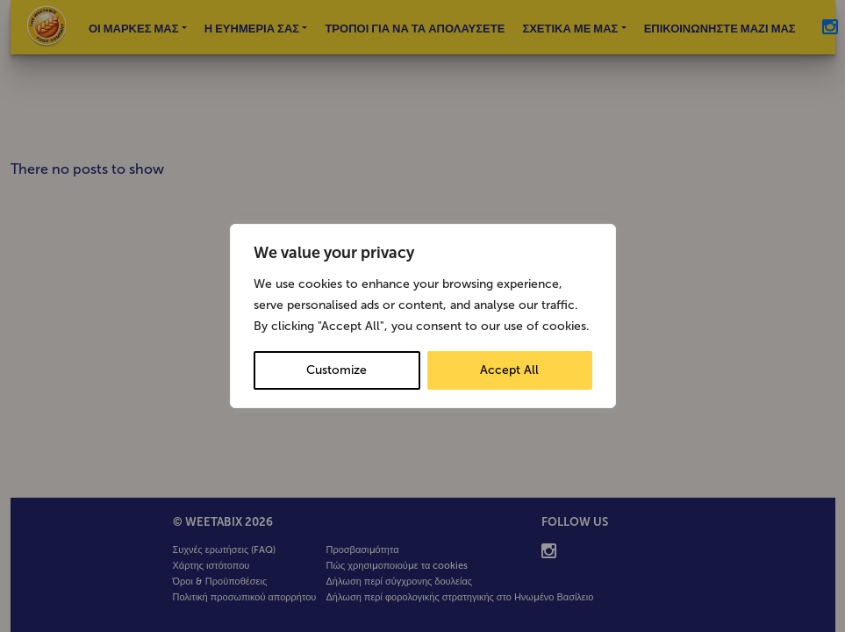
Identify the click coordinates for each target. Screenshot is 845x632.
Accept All (509, 370)
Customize (336, 370)
